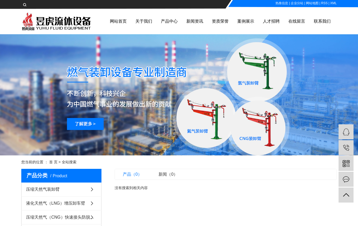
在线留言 (296, 21)
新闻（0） (168, 174)
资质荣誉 (220, 21)
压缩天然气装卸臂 (43, 189)
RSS (324, 3)
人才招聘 (271, 21)
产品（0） (132, 174)
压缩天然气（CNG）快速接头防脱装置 (62, 217)
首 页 (53, 162)
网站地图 (312, 3)
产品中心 (169, 21)
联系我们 (322, 21)
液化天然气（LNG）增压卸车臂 (55, 203)
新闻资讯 (194, 21)
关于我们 (143, 21)
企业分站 (297, 3)
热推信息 (281, 3)
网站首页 (118, 21)
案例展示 (245, 21)
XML (333, 3)
